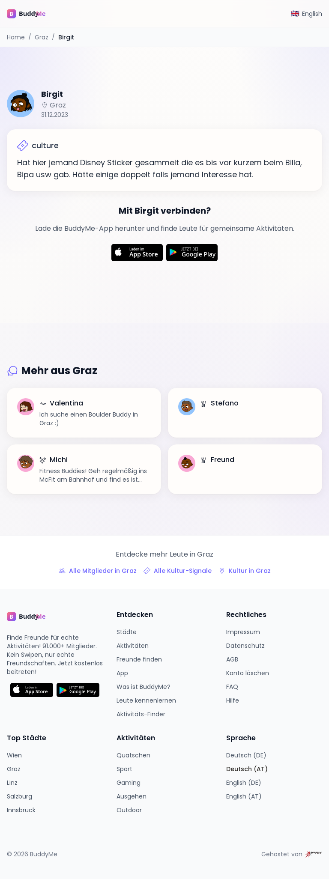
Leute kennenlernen (146, 700)
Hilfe (232, 700)
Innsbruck (21, 810)
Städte (127, 632)
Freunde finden (139, 659)
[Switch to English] (306, 14)
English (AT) (244, 796)
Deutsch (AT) (247, 769)
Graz (41, 37)
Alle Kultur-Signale (178, 570)
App (122, 673)
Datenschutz (245, 645)
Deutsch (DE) (246, 755)
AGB (232, 659)
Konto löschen (247, 673)
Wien (14, 755)
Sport (124, 769)
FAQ (232, 686)
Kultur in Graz (244, 570)
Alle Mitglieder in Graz (98, 570)
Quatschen (133, 755)
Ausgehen (132, 796)
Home (16, 37)
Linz (12, 782)
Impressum (243, 632)
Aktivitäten (133, 645)
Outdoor (129, 810)
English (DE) (243, 782)
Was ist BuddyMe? (143, 686)
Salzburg (19, 796)
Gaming (129, 782)
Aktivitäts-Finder (141, 714)
